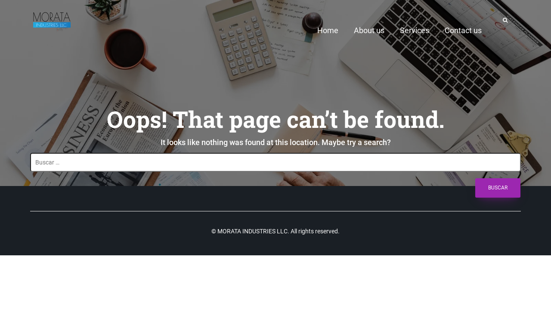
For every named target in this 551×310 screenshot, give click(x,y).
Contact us (463, 30)
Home (327, 30)
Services (414, 30)
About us (369, 30)
